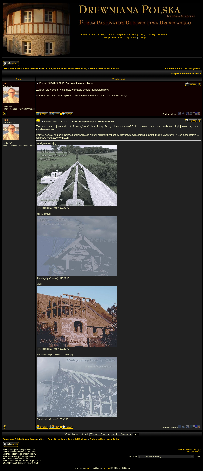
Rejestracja (131, 37)
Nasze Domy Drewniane (53, 68)
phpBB (88, 468)
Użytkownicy (123, 34)
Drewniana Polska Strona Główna (20, 68)
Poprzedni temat (173, 68)
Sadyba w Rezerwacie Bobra (105, 68)
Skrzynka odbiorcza (113, 37)
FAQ (143, 34)
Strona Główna (87, 34)
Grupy (135, 34)
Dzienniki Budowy (77, 68)
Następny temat (193, 68)
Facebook (162, 34)
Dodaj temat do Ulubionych (189, 449)
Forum (112, 34)
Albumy (102, 34)
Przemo (106, 468)
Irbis (5, 83)
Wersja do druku (193, 452)
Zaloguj (142, 37)
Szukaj (151, 34)
